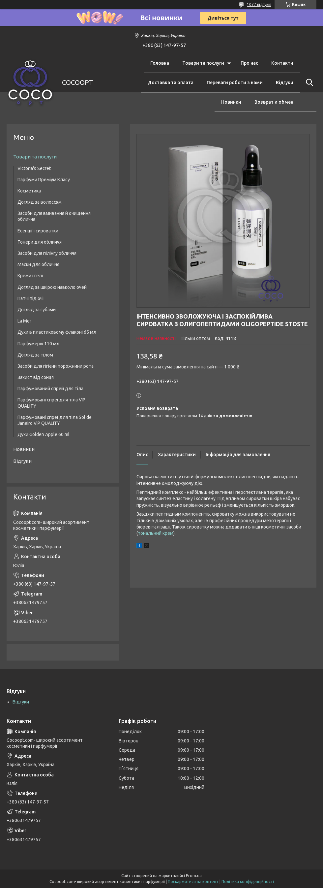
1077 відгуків (259, 4)
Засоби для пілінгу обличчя (46, 253)
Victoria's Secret (34, 168)
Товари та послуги (203, 63)
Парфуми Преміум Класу (43, 179)
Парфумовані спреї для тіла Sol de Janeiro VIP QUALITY (54, 420)
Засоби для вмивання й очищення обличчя (54, 216)
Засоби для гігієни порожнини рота (55, 366)
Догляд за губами (36, 309)
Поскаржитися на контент (193, 881)
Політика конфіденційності (247, 881)
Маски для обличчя (38, 264)
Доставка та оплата (170, 82)
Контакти (282, 63)
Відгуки (284, 82)
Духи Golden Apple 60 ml (43, 434)
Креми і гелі (30, 275)
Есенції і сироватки (37, 230)
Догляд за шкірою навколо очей (52, 287)
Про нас (249, 63)
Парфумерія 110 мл (38, 343)
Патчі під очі (30, 298)
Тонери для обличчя (39, 242)
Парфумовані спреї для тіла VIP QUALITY (51, 402)
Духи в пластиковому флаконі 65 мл (56, 332)
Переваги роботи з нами (235, 82)
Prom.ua (194, 875)
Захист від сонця (35, 377)
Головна (159, 63)
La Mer (24, 321)
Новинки (231, 102)
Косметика (29, 190)
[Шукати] (308, 82)
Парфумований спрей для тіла (50, 388)
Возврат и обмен (273, 102)
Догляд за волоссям (39, 202)
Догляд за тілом (35, 355)
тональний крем (155, 533)
